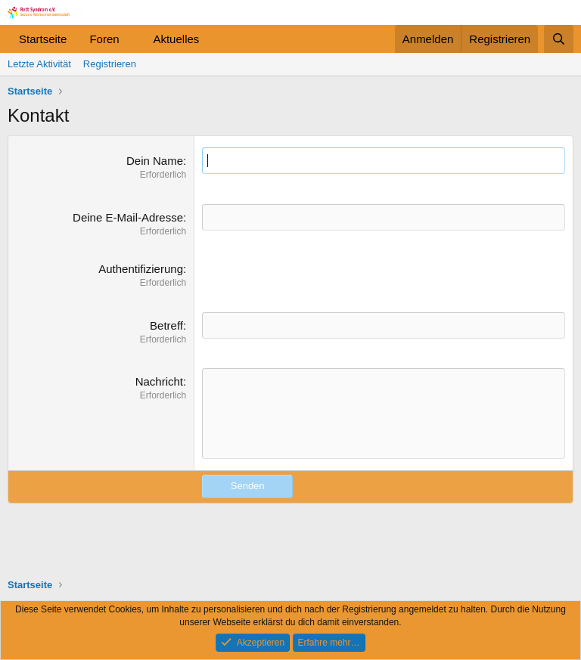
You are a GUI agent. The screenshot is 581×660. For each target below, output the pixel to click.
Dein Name (154, 160)
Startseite (43, 39)
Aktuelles (176, 39)
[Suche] (558, 39)
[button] (130, 39)
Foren (104, 39)
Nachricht (159, 381)
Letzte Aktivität (39, 64)
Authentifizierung (140, 268)
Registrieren (109, 64)
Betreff (166, 325)
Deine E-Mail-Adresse (128, 217)
